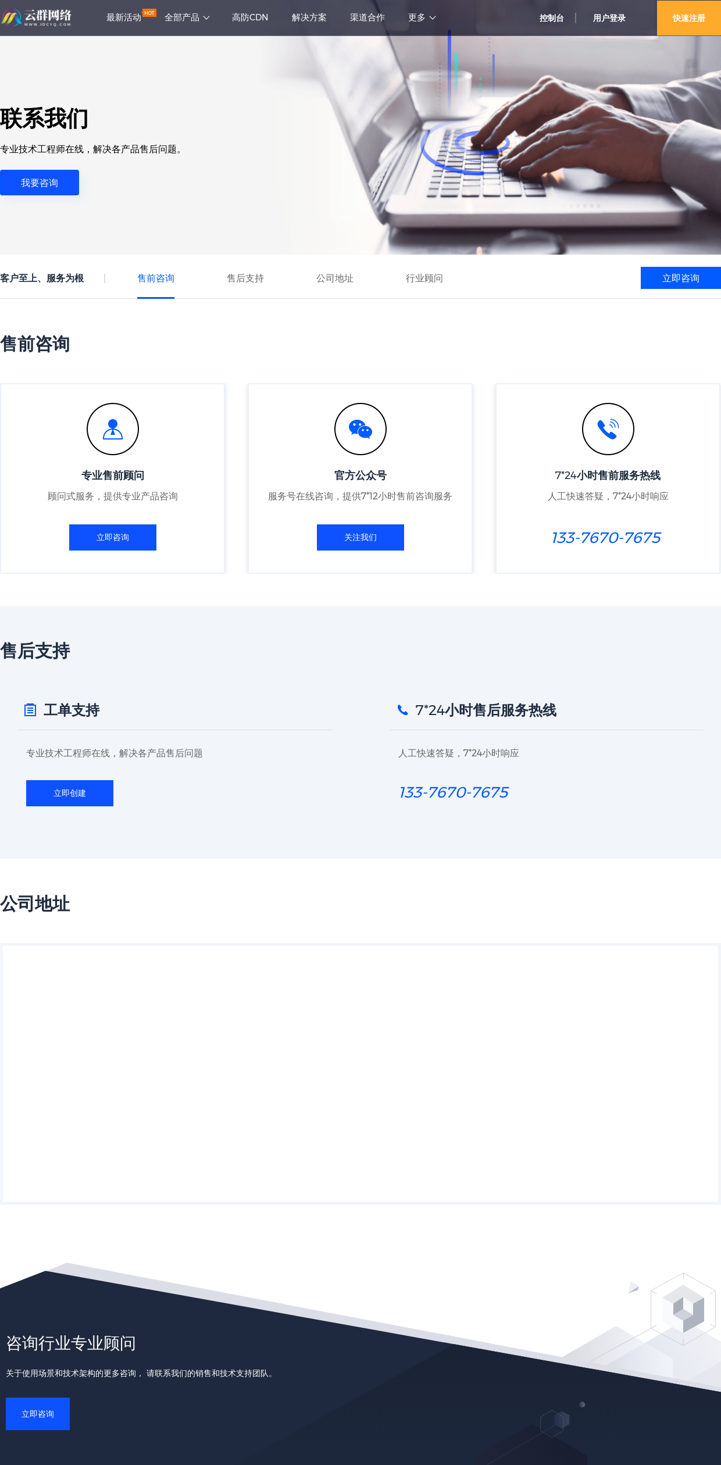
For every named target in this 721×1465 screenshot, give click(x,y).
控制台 (552, 18)
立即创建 (69, 794)
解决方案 (309, 17)
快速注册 (689, 18)
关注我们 (360, 537)
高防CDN (250, 17)
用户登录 (609, 18)
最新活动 (123, 17)
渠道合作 (367, 17)
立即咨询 (680, 278)
